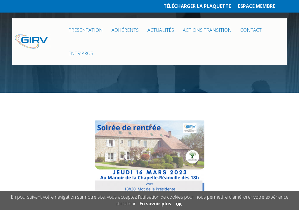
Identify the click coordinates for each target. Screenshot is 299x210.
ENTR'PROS (80, 53)
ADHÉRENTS (125, 30)
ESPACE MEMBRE (256, 6)
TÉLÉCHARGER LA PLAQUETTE (197, 6)
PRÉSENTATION (85, 30)
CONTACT (251, 30)
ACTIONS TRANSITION (207, 30)
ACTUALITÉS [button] (160, 30)
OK (179, 204)
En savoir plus (155, 203)
